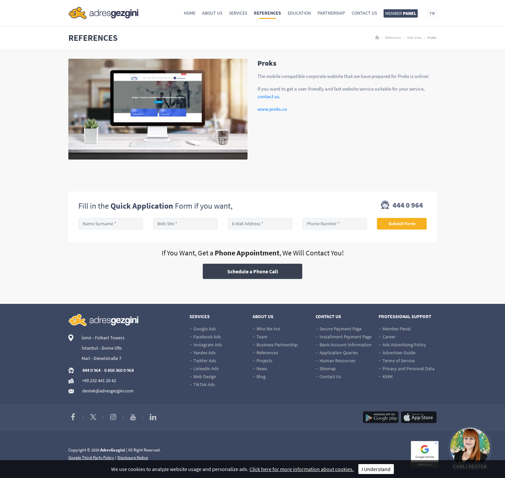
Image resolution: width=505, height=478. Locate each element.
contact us (268, 96)
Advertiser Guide (397, 353)
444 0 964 (402, 205)
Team (259, 337)
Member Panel (395, 329)
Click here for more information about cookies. (302, 469)
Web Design (202, 376)
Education (299, 13)
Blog (258, 376)
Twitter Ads (202, 361)
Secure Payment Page (339, 329)
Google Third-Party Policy (91, 457)
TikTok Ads (202, 384)
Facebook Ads (205, 337)
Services (238, 13)
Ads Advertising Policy (402, 345)
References (267, 13)
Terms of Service (397, 361)
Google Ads (202, 329)
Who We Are (266, 329)
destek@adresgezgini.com (108, 391)
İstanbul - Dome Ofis (102, 348)
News (259, 369)
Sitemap (326, 369)
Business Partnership (275, 345)
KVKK (386, 376)
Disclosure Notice (132, 457)
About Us (212, 13)
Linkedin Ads (204, 369)
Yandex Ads (202, 353)
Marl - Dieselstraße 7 (101, 358)
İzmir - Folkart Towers (103, 338)
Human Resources (335, 361)
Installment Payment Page (344, 337)
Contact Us (364, 13)
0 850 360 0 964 (119, 370)
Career (387, 337)
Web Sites (414, 37)
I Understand (376, 469)
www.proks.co (272, 109)
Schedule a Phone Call (252, 271)
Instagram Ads (205, 345)
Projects (262, 361)
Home (189, 13)
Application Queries (337, 353)
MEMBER (400, 13)
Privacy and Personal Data (406, 369)
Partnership (331, 13)
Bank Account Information (344, 345)
